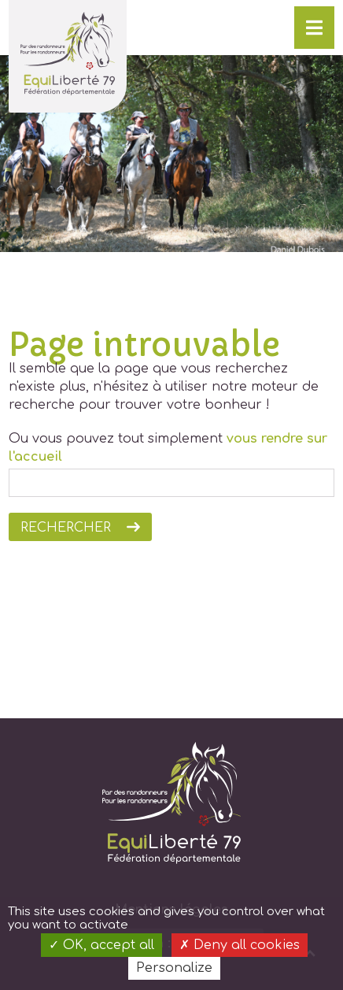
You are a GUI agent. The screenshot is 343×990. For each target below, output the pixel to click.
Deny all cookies (239, 945)
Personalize (174, 968)
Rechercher (65, 528)
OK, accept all (101, 945)
